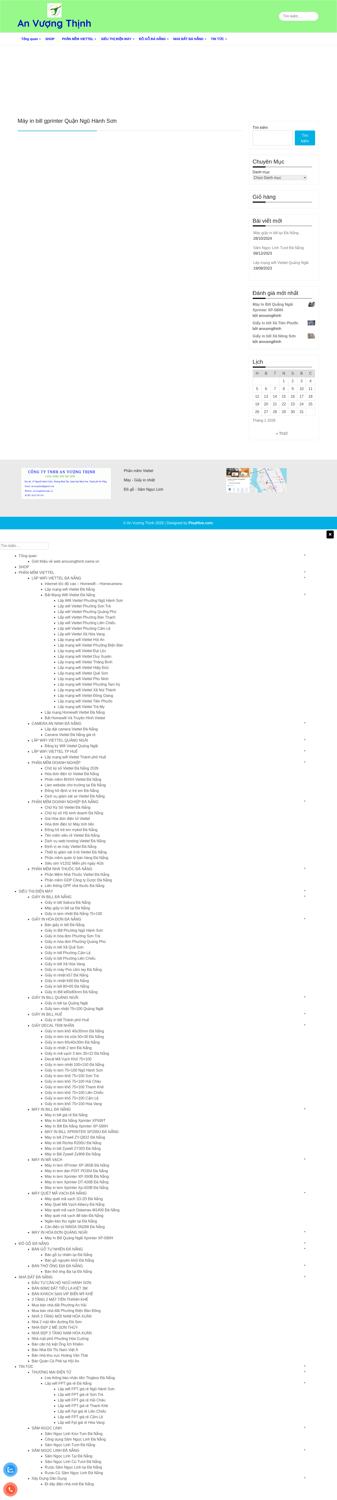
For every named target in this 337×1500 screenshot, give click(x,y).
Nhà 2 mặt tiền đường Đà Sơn (57, 1322)
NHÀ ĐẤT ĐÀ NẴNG (188, 39)
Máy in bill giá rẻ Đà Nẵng (66, 1115)
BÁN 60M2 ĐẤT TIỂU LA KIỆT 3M (60, 1288)
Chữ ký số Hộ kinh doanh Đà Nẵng (74, 813)
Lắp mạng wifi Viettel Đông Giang (85, 696)
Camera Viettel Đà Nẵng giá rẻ (70, 735)
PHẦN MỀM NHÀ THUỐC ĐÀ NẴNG (62, 869)
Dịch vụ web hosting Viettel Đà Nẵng (75, 841)
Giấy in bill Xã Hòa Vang (65, 964)
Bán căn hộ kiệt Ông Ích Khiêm (57, 1344)
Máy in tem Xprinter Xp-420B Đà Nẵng (76, 1188)
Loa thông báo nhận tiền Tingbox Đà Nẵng (80, 1378)
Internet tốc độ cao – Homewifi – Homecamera (83, 584)
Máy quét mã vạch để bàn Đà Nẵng (74, 1216)
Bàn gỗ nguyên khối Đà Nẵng (69, 1260)
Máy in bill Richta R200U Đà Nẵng (73, 1143)
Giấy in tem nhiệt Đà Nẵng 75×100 (73, 914)
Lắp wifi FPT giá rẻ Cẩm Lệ (80, 1417)
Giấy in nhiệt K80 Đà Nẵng (67, 981)
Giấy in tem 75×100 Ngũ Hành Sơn (74, 1070)
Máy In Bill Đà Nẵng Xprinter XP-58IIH (76, 1126)
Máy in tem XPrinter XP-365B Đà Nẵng (77, 1165)
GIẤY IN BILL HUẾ (47, 1014)
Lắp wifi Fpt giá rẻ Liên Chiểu (82, 1411)
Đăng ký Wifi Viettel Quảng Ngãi (71, 746)
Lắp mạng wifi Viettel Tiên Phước (85, 701)
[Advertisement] (168, 80)
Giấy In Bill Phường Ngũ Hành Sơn (74, 930)
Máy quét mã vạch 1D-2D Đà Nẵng (74, 1199)
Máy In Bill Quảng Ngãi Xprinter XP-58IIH (79, 1238)
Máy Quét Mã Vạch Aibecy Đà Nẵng (74, 1204)
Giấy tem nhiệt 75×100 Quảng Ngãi (74, 1009)
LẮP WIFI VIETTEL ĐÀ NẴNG (56, 578)
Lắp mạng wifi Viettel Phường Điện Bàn (90, 645)
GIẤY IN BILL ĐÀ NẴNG (51, 897)
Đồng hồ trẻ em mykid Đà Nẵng (71, 830)
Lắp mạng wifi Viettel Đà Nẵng (70, 589)
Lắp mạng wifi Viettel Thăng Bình (85, 662)
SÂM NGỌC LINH (47, 1428)
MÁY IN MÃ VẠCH (47, 1160)
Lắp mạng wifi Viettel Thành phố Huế (75, 757)
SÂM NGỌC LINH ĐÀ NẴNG (55, 1450)
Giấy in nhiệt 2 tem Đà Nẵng (68, 1048)
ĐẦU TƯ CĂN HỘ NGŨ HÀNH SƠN (61, 1283)
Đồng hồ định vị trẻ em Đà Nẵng (72, 791)
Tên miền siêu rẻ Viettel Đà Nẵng (72, 835)
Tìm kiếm (260, 128)
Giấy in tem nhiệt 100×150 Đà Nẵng (74, 1065)
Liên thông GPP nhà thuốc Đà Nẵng (74, 886)
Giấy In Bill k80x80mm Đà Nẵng (71, 992)
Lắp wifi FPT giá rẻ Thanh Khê (83, 1406)
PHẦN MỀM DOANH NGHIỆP (56, 763)
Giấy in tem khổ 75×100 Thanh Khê (74, 1087)
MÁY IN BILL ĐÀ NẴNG (51, 1109)
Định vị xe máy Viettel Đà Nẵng (70, 847)
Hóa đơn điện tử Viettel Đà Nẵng (72, 774)
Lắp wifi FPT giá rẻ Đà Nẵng (68, 1383)
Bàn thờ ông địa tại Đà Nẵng (68, 1272)
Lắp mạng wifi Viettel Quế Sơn (83, 673)
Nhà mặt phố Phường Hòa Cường (60, 1339)
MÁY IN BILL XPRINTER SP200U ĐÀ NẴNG (82, 1132)
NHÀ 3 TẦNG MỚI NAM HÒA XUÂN (62, 1316)
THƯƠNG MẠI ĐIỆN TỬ (51, 1372)
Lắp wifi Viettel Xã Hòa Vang (81, 634)
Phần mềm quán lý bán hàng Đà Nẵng (76, 858)
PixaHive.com (200, 523)
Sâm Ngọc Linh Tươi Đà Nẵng (278, 248)
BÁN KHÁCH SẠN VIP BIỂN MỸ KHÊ (62, 1294)
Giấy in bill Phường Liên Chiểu (70, 958)
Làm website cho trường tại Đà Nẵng (75, 785)
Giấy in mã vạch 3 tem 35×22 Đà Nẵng (77, 1053)
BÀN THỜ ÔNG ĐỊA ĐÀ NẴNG (57, 1266)
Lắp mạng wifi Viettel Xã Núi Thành (87, 690)
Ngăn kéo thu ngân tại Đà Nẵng (71, 1221)
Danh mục (261, 172)
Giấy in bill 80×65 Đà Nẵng (67, 986)
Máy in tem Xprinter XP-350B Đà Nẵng (77, 1176)
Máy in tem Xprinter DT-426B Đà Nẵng (77, 1182)
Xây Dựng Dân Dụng (49, 1478)
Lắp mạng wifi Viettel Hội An (81, 640)
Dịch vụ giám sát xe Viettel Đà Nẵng (75, 796)
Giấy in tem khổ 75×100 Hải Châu (73, 1081)
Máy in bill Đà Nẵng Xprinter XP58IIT (75, 1121)
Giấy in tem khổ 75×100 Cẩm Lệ (72, 1098)
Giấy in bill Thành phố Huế (67, 1020)
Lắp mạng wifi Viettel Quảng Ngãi (281, 263)
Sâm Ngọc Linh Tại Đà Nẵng (68, 1456)
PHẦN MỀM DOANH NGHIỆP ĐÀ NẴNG (65, 802)
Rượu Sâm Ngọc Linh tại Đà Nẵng (73, 1467)
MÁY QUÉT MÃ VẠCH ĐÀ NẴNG (59, 1193)
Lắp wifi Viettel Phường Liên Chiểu (86, 623)
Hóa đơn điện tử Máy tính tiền (69, 824)
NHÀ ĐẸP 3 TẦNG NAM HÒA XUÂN (62, 1333)
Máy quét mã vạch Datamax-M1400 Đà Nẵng (82, 1210)
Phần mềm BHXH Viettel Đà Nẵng (73, 779)
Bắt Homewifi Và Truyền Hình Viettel (75, 718)
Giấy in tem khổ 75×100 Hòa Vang (73, 1104)
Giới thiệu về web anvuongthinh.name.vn (65, 561)
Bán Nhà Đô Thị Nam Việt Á (55, 1350)
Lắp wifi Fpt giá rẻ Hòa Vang (81, 1423)
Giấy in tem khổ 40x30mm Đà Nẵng (74, 1031)
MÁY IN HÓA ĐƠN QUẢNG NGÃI (60, 1232)
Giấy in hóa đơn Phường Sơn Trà (72, 936)
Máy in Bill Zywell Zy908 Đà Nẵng (72, 1154)
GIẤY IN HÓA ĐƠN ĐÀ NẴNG (56, 919)
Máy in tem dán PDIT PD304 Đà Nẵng (76, 1171)
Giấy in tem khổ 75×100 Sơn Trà (72, 1076)
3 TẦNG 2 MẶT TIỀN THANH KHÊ (60, 1299)
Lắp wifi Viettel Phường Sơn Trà (84, 606)
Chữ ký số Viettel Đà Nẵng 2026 (72, 768)
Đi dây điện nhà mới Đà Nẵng (69, 1484)
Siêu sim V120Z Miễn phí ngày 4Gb (74, 863)
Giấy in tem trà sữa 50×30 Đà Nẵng (74, 1037)
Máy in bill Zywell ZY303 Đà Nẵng (73, 1149)
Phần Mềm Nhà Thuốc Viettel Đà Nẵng (77, 875)
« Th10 (282, 433)
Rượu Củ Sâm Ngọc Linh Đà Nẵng (74, 1473)
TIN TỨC (217, 39)
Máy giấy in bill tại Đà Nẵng (276, 233)
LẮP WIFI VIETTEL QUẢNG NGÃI (60, 740)
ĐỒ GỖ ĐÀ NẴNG (152, 39)
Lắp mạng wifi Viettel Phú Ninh (83, 679)
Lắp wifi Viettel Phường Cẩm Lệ (84, 628)
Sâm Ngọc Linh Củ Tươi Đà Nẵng (73, 1462)
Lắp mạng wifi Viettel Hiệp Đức (83, 668)
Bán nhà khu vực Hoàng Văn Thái (60, 1355)
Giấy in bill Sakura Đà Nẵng (68, 902)
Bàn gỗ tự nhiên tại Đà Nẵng (68, 1255)
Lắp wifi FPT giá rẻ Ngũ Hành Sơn (86, 1389)
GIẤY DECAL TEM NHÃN (53, 1025)
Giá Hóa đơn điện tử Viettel (67, 819)
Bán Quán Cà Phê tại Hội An (55, 1361)
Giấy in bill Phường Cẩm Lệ (68, 953)
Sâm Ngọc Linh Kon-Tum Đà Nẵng (73, 1434)
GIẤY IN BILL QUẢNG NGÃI (55, 998)
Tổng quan (29, 39)
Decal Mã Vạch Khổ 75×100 (68, 1059)
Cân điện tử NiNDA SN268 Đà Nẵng (75, 1227)
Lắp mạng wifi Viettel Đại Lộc (82, 651)
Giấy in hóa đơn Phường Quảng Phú (75, 942)
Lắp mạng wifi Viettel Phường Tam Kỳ (89, 684)
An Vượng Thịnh (55, 23)
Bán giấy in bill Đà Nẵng (65, 925)
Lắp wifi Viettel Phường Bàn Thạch (86, 617)
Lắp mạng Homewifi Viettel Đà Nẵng (75, 712)
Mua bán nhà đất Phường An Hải (59, 1305)
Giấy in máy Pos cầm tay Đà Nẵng (73, 970)
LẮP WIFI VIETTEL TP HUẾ (55, 751)
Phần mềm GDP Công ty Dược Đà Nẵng (78, 880)
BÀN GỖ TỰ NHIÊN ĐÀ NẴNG (57, 1249)
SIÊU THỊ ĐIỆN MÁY (116, 39)
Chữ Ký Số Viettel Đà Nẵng (67, 807)
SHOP (50, 39)
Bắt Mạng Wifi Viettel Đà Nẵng (70, 595)
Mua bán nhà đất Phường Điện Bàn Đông (66, 1311)
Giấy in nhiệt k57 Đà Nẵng (66, 975)
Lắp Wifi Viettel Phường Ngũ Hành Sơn (90, 601)
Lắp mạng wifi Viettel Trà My (81, 707)
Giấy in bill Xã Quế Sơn (64, 947)
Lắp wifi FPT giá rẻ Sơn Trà (80, 1395)
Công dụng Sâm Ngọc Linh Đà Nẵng (75, 1439)
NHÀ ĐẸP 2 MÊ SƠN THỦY (55, 1327)
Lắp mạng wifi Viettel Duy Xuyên (84, 656)
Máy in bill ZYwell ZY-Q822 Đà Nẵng (75, 1137)
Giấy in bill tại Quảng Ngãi (66, 1003)
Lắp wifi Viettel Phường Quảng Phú (87, 612)
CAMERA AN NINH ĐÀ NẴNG (57, 724)
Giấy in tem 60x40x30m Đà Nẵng (72, 1042)
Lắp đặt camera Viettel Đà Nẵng (71, 729)
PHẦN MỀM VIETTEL (77, 39)
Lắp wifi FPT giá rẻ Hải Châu (82, 1400)
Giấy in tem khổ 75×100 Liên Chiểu (74, 1093)
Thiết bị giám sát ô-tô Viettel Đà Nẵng (76, 852)
